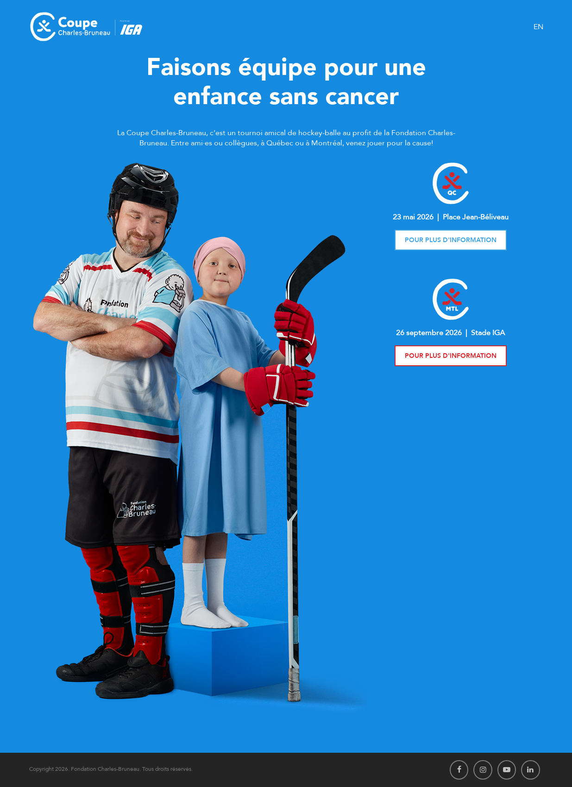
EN (538, 27)
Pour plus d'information (451, 240)
